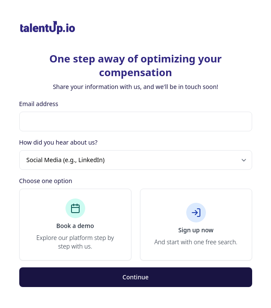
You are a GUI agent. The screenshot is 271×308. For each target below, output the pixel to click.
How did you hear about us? (58, 142)
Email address (38, 104)
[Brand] (135, 28)
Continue (135, 277)
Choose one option (45, 181)
